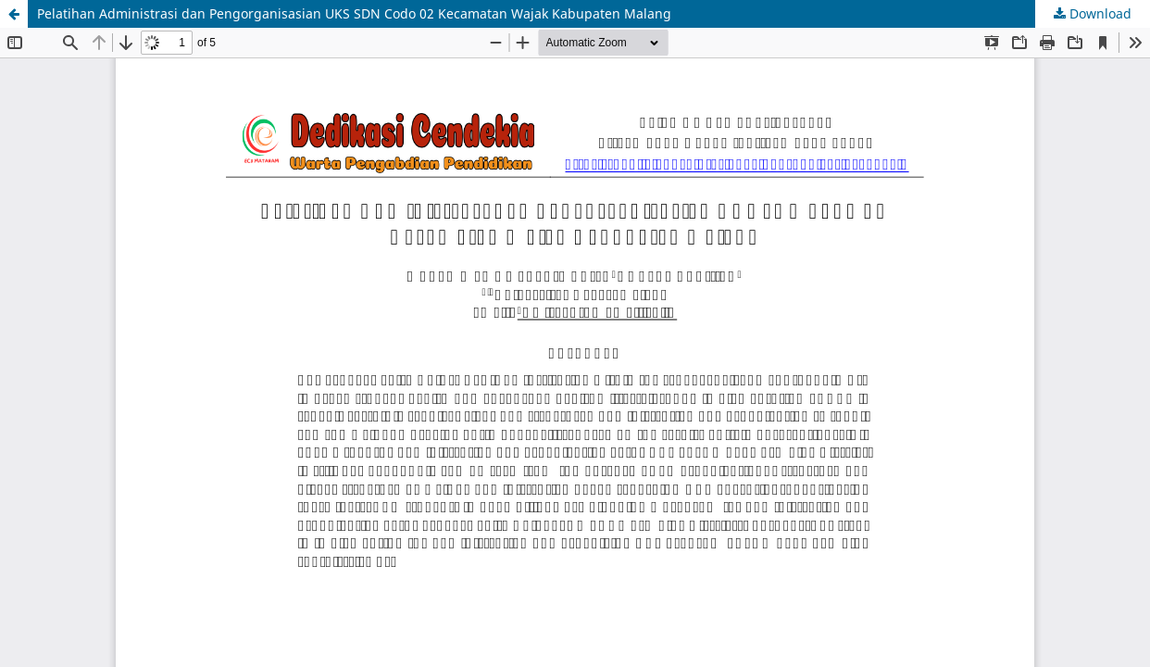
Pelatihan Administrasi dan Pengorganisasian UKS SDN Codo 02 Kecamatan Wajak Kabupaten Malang (354, 13)
